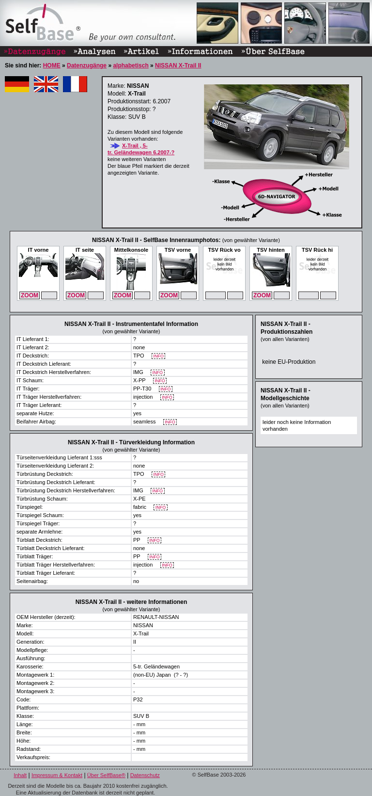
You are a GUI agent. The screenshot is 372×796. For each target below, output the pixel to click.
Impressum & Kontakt (56, 775)
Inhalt (20, 775)
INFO (159, 356)
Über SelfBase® (106, 775)
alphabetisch (130, 65)
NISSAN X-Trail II (178, 65)
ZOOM (29, 295)
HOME (52, 65)
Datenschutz (145, 775)
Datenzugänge (87, 65)
